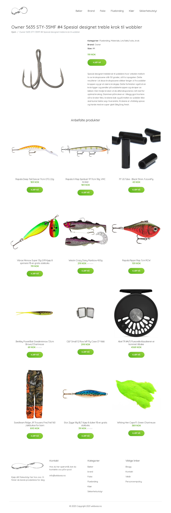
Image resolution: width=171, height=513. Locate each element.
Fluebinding (117, 11)
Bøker (79, 11)
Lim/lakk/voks (127, 43)
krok (137, 43)
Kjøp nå (97, 64)
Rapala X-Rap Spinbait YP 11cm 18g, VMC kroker (85, 183)
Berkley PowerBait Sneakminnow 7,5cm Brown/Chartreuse (35, 345)
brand (91, 11)
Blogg (128, 469)
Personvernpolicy (134, 484)
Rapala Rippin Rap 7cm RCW (136, 262)
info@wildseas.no (57, 478)
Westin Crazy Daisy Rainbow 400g (85, 262)
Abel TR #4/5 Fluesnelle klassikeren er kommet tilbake (136, 345)
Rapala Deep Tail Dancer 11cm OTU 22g (34, 181)
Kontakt (129, 474)
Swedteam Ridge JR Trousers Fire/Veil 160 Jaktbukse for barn (34, 426)
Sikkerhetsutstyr (148, 11)
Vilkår (128, 479)
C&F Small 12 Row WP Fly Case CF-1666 (85, 343)
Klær (131, 11)
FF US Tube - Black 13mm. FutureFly (136, 181)
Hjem (13, 34)
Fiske (102, 11)
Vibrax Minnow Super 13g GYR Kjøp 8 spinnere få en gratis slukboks (35, 264)
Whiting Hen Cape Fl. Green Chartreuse (136, 425)
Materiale (115, 43)
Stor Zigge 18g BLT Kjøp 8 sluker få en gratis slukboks (85, 426)
